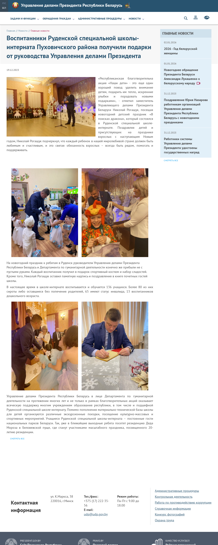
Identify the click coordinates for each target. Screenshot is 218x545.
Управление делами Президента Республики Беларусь (71, 5)
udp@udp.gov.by (96, 514)
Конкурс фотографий (170, 514)
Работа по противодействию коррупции (183, 502)
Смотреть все (171, 160)
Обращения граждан (57, 18)
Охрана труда (164, 520)
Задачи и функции (23, 18)
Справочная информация (173, 508)
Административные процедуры (100, 18)
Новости (135, 18)
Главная (11, 30)
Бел (4, 7)
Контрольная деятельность (173, 497)
